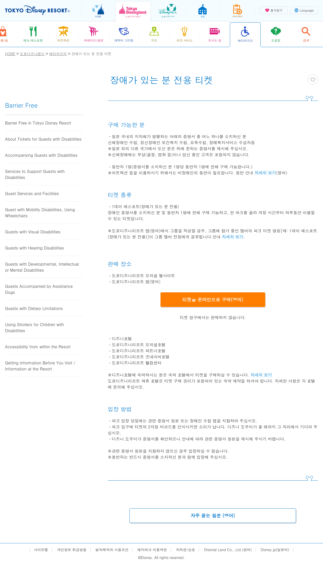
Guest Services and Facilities (32, 193)
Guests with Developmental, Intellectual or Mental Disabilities (42, 267)
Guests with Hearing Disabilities (34, 248)
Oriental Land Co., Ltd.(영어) (228, 550)
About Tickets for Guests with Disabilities (43, 139)
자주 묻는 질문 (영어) (213, 515)
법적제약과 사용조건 (111, 550)
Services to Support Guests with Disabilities (35, 174)
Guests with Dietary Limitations (34, 308)
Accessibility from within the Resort (38, 347)
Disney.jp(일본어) (275, 550)
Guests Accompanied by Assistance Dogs (39, 289)
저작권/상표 (185, 550)
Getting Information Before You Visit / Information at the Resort (40, 366)
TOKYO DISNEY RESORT (37, 10)
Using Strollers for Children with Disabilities (34, 327)
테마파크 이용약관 (152, 550)
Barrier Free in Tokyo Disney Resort (38, 123)
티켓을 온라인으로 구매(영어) (213, 299)
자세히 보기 (265, 173)
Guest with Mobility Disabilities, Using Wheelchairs (40, 212)
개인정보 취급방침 (72, 550)
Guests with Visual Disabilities (32, 232)
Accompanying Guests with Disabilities (41, 155)
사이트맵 (41, 550)
